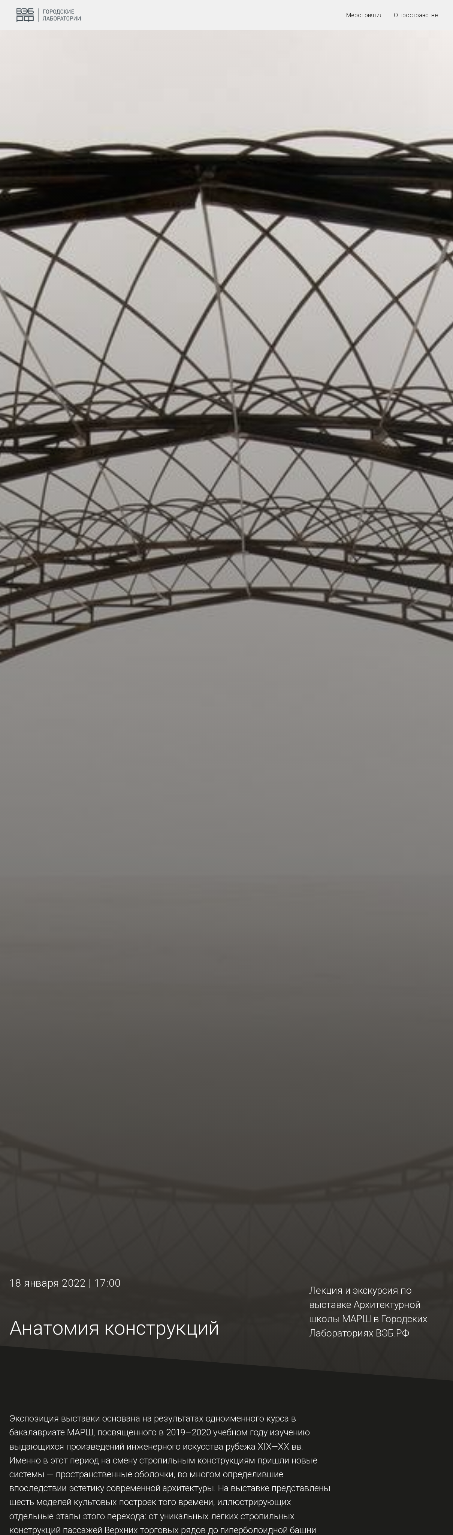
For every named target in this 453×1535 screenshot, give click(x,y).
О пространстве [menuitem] (416, 15)
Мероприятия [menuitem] (364, 15)
